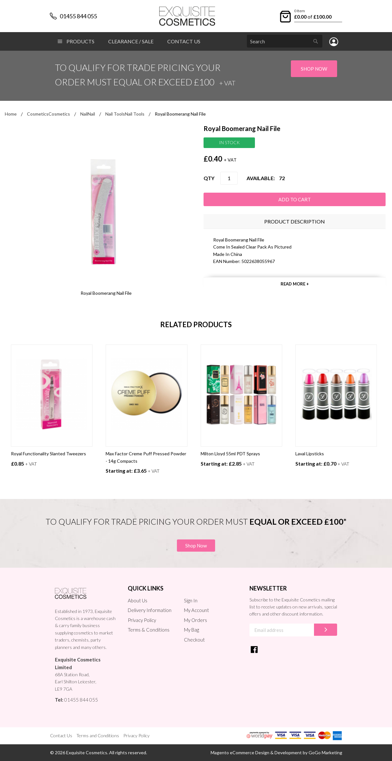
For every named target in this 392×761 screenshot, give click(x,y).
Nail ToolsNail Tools (124, 114)
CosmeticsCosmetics (48, 114)
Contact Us (183, 41)
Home (11, 114)
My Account (196, 610)
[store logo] (187, 16)
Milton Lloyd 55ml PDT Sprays (230, 453)
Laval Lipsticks (309, 453)
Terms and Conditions (97, 735)
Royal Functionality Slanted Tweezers (48, 453)
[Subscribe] (325, 630)
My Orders (195, 620)
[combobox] (284, 41)
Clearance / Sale (130, 41)
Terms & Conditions (149, 630)
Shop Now (314, 69)
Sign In (190, 600)
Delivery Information (149, 610)
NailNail (87, 114)
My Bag (191, 630)
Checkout (194, 640)
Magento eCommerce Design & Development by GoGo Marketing (276, 752)
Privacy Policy (142, 620)
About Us (137, 600)
